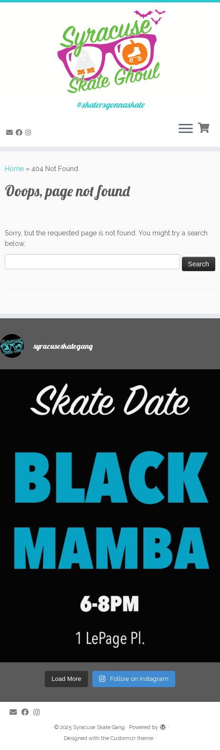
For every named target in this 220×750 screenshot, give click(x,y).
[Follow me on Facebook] (20, 132)
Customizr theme (131, 738)
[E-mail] (11, 132)
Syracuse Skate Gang (99, 727)
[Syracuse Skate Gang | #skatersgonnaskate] (110, 51)
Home (14, 168)
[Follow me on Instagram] (29, 132)
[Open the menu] (186, 129)
